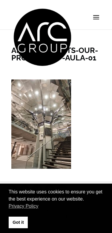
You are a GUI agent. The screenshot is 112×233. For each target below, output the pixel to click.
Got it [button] (18, 222)
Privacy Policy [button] (24, 206)
